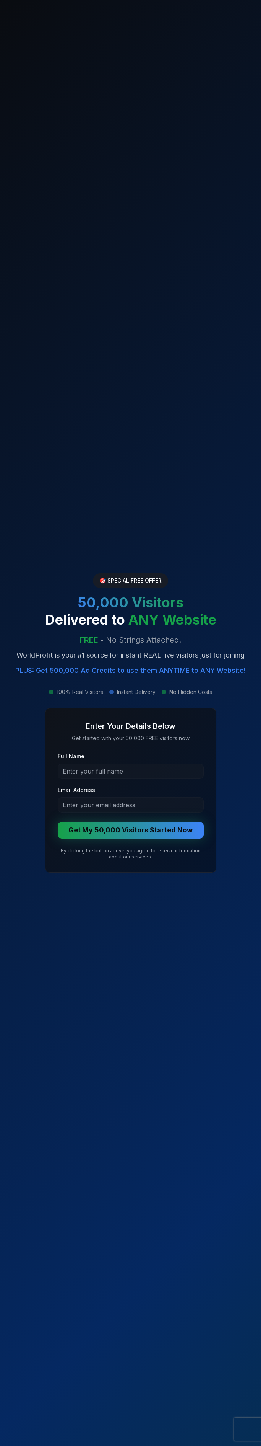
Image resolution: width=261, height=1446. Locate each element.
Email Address (76, 790)
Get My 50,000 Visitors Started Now (130, 830)
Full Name (71, 756)
